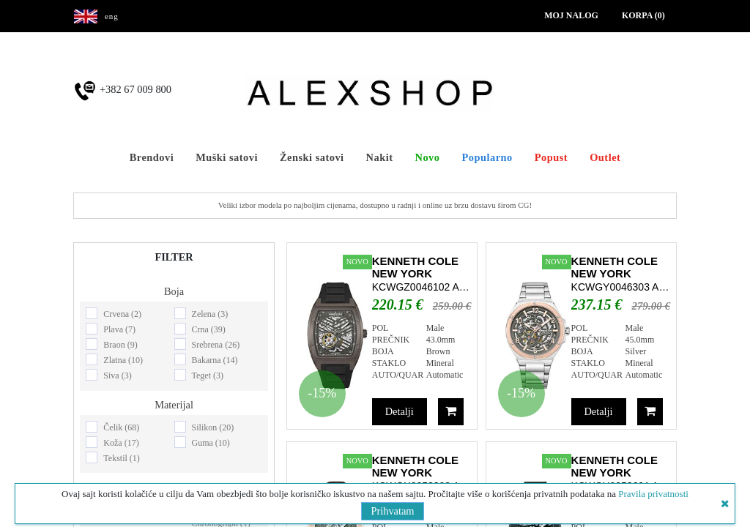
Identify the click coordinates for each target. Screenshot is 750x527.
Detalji (399, 411)
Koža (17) (120, 443)
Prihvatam (392, 511)
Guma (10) (211, 443)
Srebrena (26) (216, 345)
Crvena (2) (122, 314)
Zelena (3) (210, 314)
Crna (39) (209, 329)
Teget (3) (207, 375)
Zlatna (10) (123, 360)
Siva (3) (117, 375)
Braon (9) (120, 345)
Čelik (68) (121, 427)
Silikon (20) (213, 427)
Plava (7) (119, 329)
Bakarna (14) (215, 360)
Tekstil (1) (121, 458)
